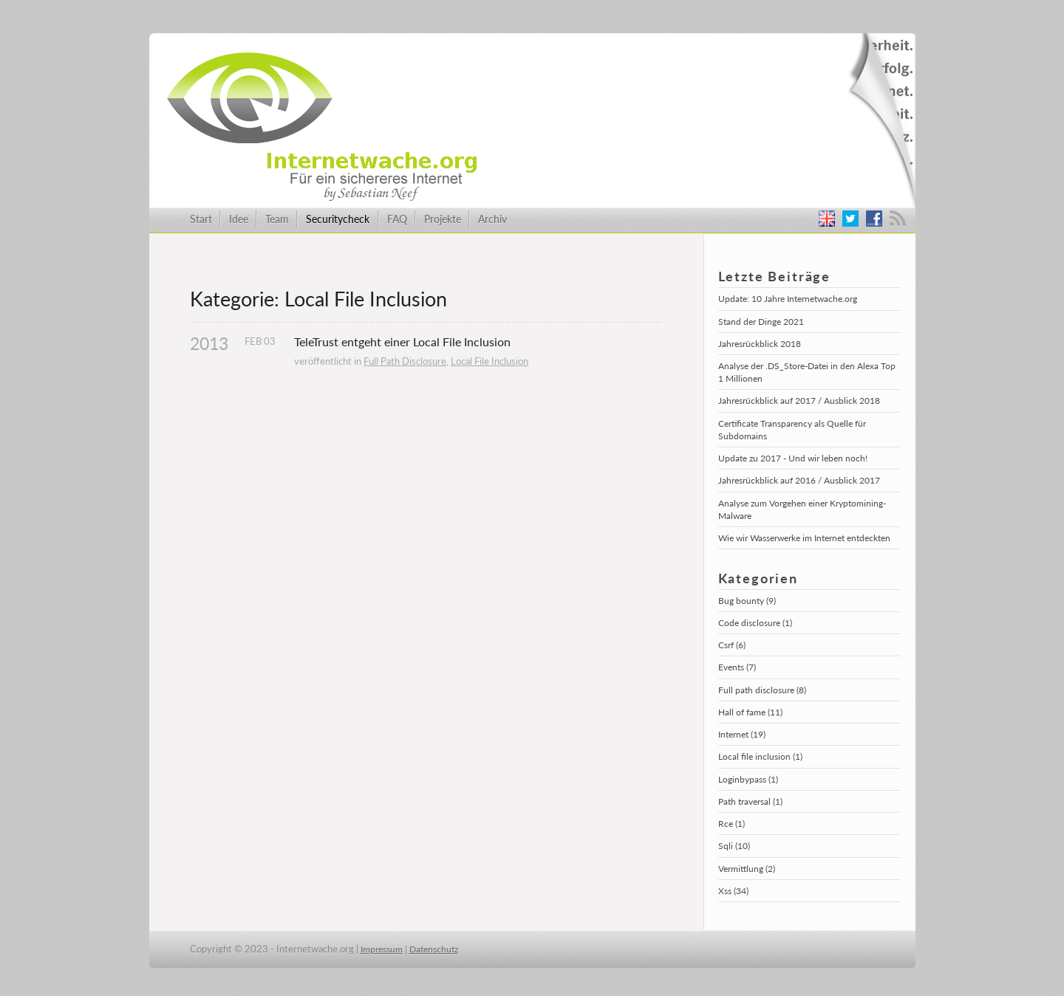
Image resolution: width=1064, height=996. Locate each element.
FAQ (397, 219)
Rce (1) (731, 823)
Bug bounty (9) (747, 600)
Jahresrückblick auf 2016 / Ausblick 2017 (799, 480)
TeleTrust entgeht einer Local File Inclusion (402, 341)
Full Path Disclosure (405, 361)
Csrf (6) (732, 644)
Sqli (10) (734, 845)
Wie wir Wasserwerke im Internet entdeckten (804, 537)
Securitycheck (337, 219)
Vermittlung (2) (746, 868)
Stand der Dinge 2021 (761, 321)
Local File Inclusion (489, 361)
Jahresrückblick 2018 (759, 343)
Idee (238, 219)
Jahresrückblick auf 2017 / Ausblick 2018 (799, 400)
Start (201, 219)
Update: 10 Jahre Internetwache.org (787, 298)
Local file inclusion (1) (760, 756)
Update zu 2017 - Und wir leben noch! (792, 458)
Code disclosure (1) (755, 622)
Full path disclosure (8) (762, 690)
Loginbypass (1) (748, 779)
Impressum (382, 949)
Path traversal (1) (750, 801)
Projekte (442, 219)
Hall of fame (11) (750, 712)
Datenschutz (433, 949)
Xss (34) (733, 890)
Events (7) (737, 667)
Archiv (492, 219)
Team (277, 219)
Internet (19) (741, 734)
